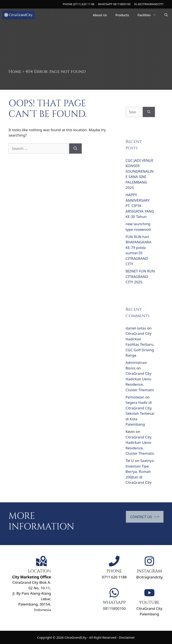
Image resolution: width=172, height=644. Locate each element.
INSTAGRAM (149, 571)
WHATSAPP (114, 602)
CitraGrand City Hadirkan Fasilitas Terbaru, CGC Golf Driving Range (139, 344)
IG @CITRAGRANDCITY (148, 4)
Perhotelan (134, 397)
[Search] (75, 148)
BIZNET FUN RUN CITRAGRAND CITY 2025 (140, 276)
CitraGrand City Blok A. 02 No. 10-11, (31, 582)
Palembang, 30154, (34, 604)
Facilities (148, 15)
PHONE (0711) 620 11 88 (78, 4)
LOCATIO (37, 571)
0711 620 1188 (114, 577)
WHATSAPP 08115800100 (114, 4)
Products (122, 15)
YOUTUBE (149, 602)
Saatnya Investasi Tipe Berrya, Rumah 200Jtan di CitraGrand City (139, 471)
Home (15, 71)
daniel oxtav (135, 328)
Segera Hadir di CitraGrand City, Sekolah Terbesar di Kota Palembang (140, 413)
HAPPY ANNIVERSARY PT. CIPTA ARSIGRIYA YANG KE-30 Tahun (139, 205)
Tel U (129, 460)
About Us (100, 15)
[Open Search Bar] (166, 15)
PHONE (114, 571)
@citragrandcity (149, 577)
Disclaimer (127, 637)
